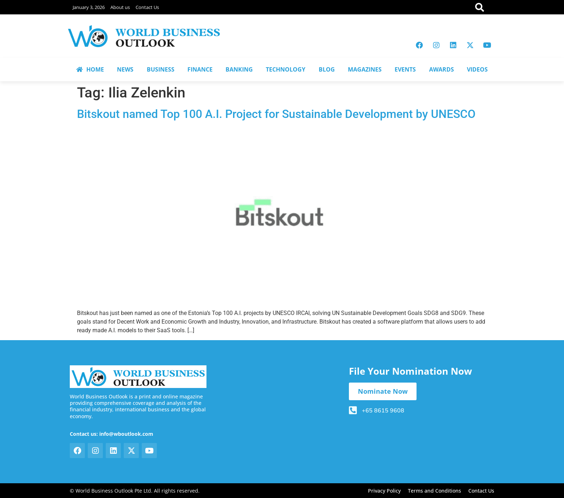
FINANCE (200, 69)
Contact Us (147, 7)
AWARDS (441, 69)
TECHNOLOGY (285, 69)
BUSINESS (160, 69)
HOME (90, 69)
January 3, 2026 (89, 7)
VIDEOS (477, 69)
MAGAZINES (365, 69)
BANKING (239, 69)
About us (120, 7)
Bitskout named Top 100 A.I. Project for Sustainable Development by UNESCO (276, 114)
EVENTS (405, 69)
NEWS (125, 69)
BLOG (327, 69)
